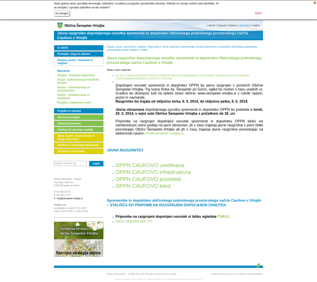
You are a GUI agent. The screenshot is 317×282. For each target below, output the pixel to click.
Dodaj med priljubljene (251, 274)
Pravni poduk (170, 274)
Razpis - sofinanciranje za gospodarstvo (73, 89)
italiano (232, 25)
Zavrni (258, 12)
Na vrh (233, 274)
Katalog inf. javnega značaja (75, 129)
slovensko (244, 25)
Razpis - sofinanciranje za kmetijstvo (73, 96)
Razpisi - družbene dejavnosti (76, 75)
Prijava (214, 274)
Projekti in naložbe (69, 110)
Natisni (224, 274)
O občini (62, 47)
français (222, 25)
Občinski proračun (69, 123)
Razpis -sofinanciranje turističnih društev (78, 81)
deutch (212, 25)
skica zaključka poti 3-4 (134, 221)
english (256, 25)
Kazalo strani (153, 274)
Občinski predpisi (68, 117)
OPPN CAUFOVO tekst (143, 186)
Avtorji (141, 274)
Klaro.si (141, 279)
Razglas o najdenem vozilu (74, 102)
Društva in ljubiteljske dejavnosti (78, 145)
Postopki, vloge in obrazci (73, 53)
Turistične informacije (71, 151)
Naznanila (63, 70)
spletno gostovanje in (157, 279)
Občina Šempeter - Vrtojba (121, 274)
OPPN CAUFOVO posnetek (148, 179)
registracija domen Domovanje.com (185, 279)
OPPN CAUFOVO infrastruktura (153, 172)
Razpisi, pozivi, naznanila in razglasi (74, 62)
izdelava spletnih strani (126, 279)
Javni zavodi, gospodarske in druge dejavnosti (75, 137)
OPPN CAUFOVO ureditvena (150, 165)
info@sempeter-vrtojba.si (70, 198)
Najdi (96, 163)
